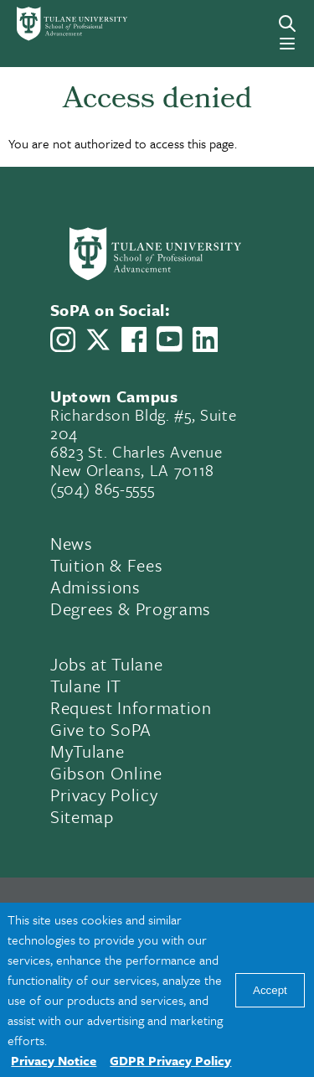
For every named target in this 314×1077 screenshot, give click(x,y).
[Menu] (287, 44)
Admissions (95, 586)
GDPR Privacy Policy (170, 1060)
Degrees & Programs (130, 608)
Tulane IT (85, 685)
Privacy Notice (53, 1060)
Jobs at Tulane (106, 663)
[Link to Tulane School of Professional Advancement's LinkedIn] (205, 339)
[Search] (287, 23)
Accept (270, 990)
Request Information (131, 707)
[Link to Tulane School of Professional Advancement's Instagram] (62, 339)
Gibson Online (106, 772)
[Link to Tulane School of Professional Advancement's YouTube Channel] (169, 339)
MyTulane (87, 751)
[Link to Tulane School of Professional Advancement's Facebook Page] (134, 339)
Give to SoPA (101, 729)
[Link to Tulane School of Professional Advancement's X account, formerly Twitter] (98, 339)
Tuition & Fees (106, 564)
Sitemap (82, 816)
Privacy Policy (103, 794)
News (71, 543)
